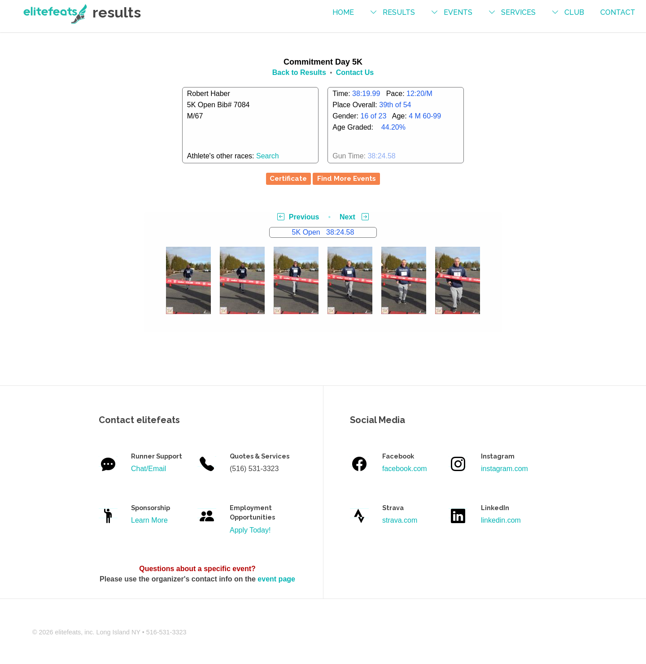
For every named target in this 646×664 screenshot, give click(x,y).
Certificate (288, 179)
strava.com (399, 520)
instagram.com (504, 468)
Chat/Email (148, 468)
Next (354, 217)
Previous (298, 217)
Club (574, 12)
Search (267, 156)
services (518, 12)
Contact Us (355, 72)
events (458, 12)
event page (276, 579)
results (399, 12)
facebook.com (404, 468)
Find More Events (346, 179)
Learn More (149, 520)
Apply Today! (250, 530)
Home (343, 12)
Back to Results (299, 72)
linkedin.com (501, 520)
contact (617, 12)
